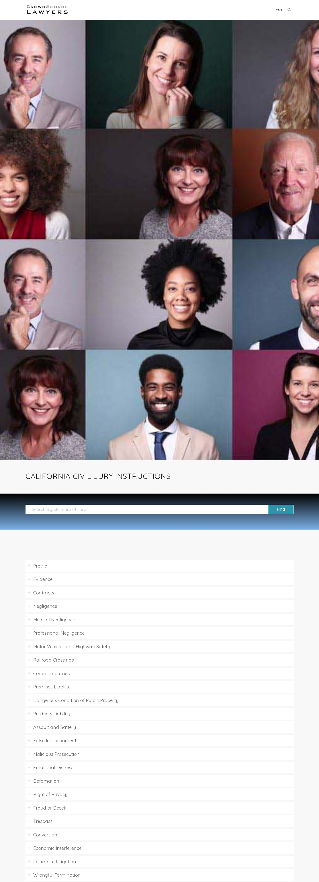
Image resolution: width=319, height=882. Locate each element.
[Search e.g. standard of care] (160, 509)
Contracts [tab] (41, 593)
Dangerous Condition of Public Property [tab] (73, 700)
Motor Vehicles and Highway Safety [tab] (69, 646)
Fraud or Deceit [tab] (47, 808)
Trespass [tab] (40, 821)
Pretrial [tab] (38, 566)
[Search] (289, 10)
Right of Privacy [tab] (48, 794)
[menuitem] (279, 10)
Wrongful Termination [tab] (54, 875)
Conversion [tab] (42, 835)
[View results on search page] (281, 509)
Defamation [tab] (43, 781)
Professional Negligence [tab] (56, 633)
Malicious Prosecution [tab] (54, 754)
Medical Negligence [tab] (51, 619)
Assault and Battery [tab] (52, 727)
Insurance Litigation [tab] (52, 861)
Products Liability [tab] (49, 713)
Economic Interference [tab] (55, 848)
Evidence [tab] (40, 579)
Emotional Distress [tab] (50, 767)
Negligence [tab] (42, 606)
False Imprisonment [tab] (52, 740)
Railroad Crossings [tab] (51, 660)
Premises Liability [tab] (49, 687)
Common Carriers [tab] (49, 673)
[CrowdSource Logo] (47, 10)
